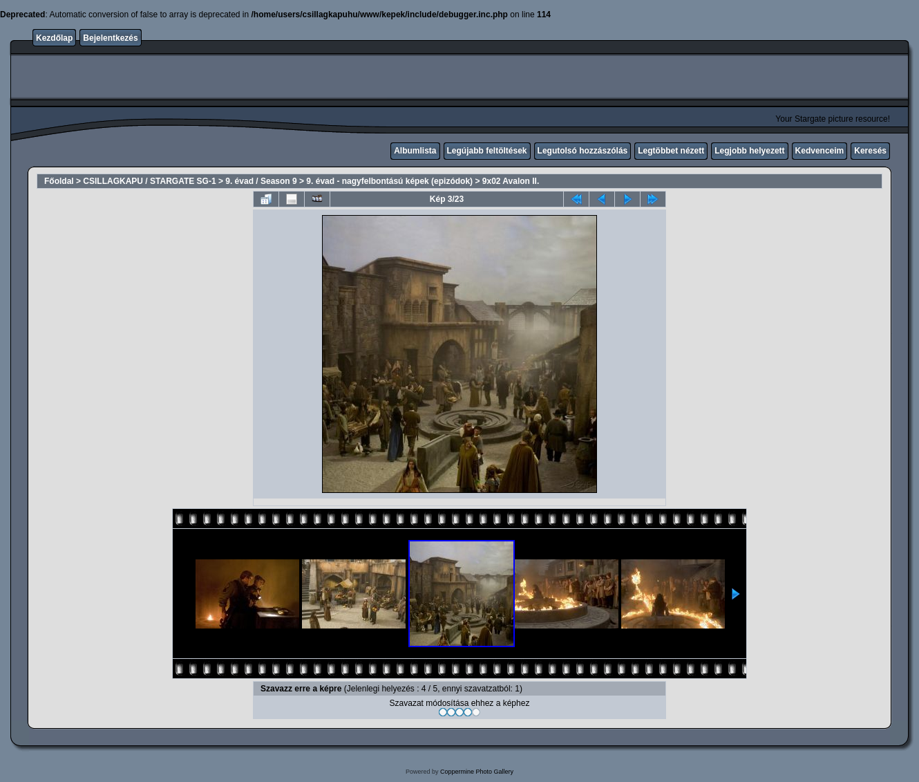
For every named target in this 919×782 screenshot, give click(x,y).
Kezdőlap (54, 38)
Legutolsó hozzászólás (583, 151)
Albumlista (415, 151)
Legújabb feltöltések (487, 151)
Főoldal (59, 181)
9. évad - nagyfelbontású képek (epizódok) (389, 181)
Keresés (870, 151)
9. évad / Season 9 (260, 181)
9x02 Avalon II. (510, 181)
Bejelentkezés (110, 38)
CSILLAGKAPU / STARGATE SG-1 (149, 181)
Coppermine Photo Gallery (476, 771)
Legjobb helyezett (749, 151)
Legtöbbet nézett (671, 151)
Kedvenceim (819, 151)
